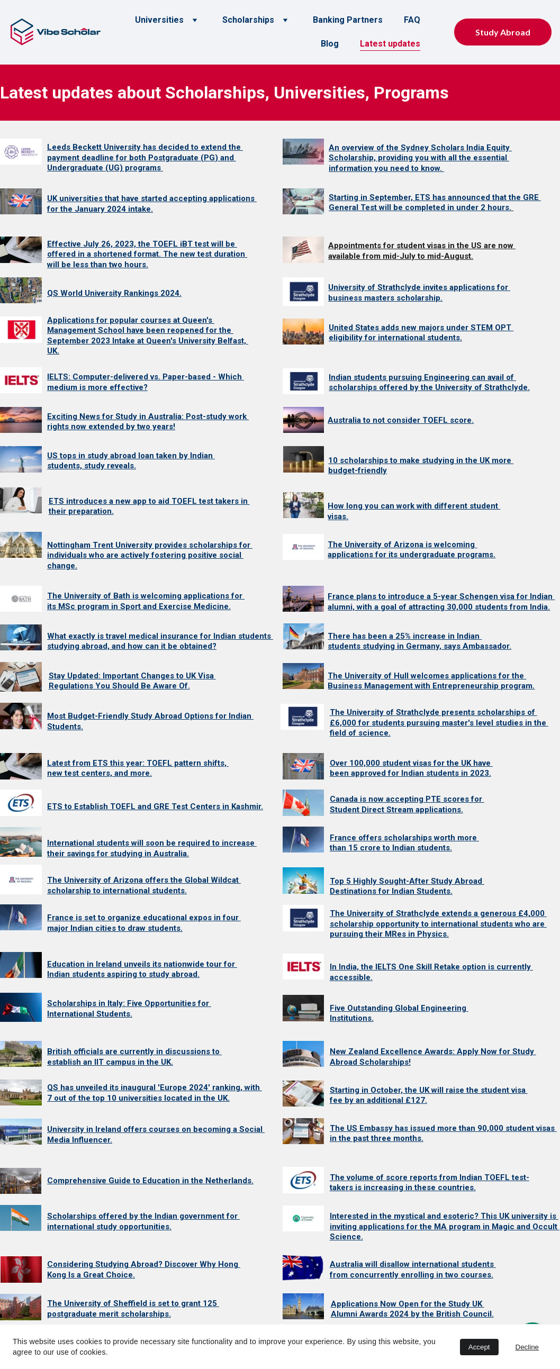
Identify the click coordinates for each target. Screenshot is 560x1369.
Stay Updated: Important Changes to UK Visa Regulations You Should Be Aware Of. (132, 681)
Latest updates (390, 44)
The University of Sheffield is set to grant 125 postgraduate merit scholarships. (133, 1309)
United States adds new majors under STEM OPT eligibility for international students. (421, 333)
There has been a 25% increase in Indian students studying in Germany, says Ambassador (418, 641)
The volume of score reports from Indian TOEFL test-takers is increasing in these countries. (429, 1183)
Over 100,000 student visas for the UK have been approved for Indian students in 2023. (411, 768)
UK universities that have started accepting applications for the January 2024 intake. (152, 204)
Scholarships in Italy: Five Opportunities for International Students (129, 1009)
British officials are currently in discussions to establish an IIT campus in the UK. (134, 1057)
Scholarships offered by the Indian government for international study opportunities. (143, 1221)
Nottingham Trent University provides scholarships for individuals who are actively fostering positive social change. (149, 555)
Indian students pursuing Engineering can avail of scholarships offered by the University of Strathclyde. (429, 383)
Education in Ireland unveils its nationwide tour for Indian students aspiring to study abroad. (142, 969)
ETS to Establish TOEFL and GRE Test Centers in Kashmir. (155, 806)
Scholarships (248, 20)
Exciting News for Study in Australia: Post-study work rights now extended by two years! (148, 422)
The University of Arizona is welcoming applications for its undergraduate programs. (411, 550)
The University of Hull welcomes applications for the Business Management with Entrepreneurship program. (431, 681)
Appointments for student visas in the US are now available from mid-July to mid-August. (422, 251)
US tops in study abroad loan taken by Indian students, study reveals (131, 461)
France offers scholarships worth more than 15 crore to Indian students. (404, 843)
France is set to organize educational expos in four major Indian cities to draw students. (144, 923)
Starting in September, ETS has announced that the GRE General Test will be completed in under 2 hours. (435, 203)
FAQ (412, 20)
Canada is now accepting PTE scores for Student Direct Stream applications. (407, 804)
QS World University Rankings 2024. (114, 293)
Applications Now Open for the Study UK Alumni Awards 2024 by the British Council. (412, 1309)
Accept (479, 1347)
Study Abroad (502, 32)
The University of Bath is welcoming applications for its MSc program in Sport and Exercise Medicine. (146, 601)
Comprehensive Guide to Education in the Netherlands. (150, 1180)
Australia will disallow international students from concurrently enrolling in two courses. (413, 1269)
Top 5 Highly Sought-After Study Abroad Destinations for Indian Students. (407, 886)
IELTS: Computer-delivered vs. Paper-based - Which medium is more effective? (145, 382)
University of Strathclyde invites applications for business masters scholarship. (419, 293)
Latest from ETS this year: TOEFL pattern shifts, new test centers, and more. (138, 768)
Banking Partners (348, 20)
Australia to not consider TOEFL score (400, 420)
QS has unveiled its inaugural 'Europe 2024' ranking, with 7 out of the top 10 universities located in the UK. (154, 1093)
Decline (527, 1347)
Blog (330, 44)
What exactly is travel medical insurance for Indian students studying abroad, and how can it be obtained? (160, 641)
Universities (159, 20)
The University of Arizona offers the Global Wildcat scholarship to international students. (144, 885)
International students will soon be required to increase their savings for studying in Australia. (152, 848)
